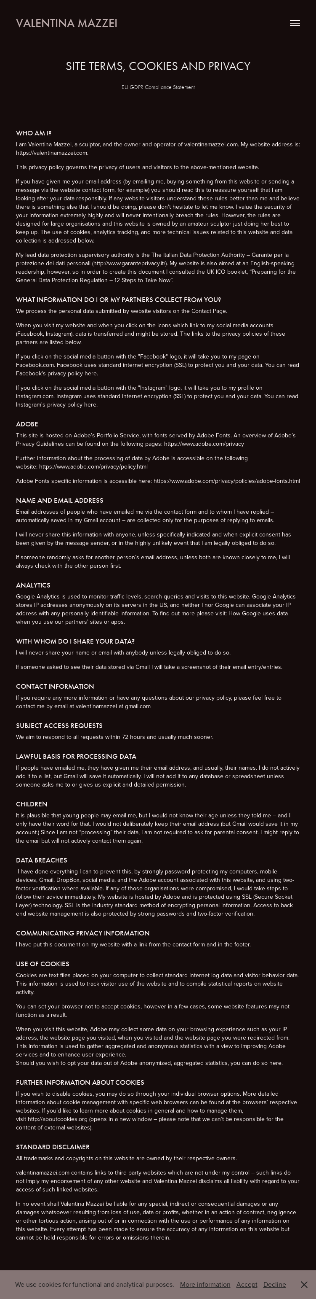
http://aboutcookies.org (58, 1119)
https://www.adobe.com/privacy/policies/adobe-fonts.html (227, 481)
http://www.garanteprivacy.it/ (129, 263)
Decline (274, 1284)
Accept (247, 1284)
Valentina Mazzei (66, 23)
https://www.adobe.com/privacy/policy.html (93, 466)
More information (205, 1284)
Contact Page (208, 311)
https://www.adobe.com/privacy (203, 443)
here (91, 373)
